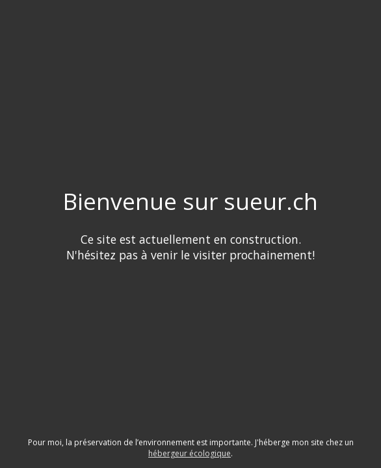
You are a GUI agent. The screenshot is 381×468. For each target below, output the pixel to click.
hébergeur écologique (189, 453)
